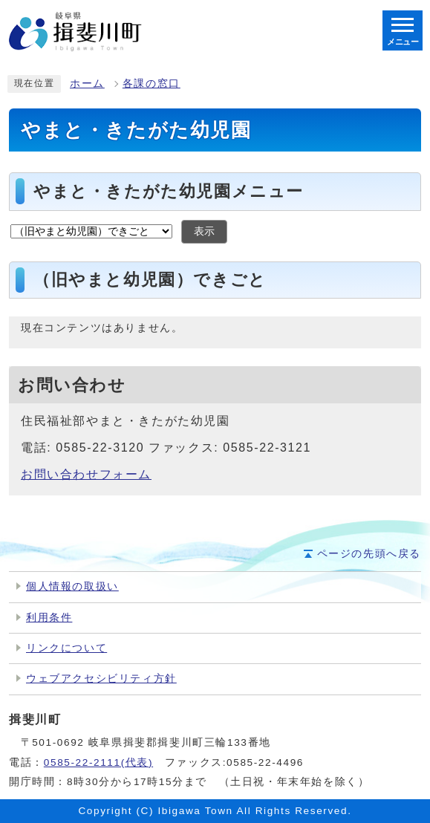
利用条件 (49, 617)
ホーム (87, 83)
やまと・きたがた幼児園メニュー (168, 191)
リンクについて (66, 648)
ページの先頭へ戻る (369, 553)
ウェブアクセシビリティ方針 (101, 678)
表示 (204, 231)
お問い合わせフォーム (86, 474)
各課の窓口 (151, 83)
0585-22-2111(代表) (98, 762)
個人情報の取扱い (72, 586)
